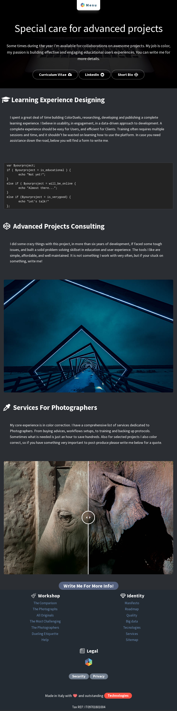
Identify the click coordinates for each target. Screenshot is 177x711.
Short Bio (128, 74)
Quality (132, 616)
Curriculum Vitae (55, 74)
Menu (88, 5)
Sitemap (132, 641)
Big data (132, 622)
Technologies (118, 696)
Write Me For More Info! (89, 587)
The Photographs (45, 610)
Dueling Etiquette (45, 634)
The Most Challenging (45, 622)
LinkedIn (94, 74)
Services (132, 634)
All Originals (45, 616)
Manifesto (132, 604)
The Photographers (45, 628)
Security (78, 677)
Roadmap (132, 610)
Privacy (99, 677)
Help (45, 641)
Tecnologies (132, 628)
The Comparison (45, 604)
